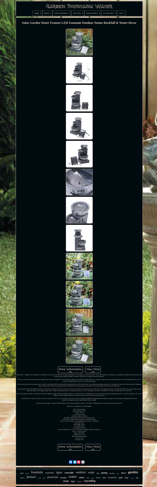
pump (104, 472)
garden (133, 472)
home (88, 478)
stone (66, 481)
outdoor (81, 472)
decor (123, 473)
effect (118, 473)
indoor (22, 478)
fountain (37, 472)
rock (104, 478)
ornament (112, 477)
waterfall (49, 472)
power (27, 473)
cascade (69, 472)
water (73, 477)
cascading (89, 480)
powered (52, 477)
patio (121, 478)
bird (93, 478)
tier (98, 473)
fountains (112, 473)
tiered (98, 478)
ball (137, 478)
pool (21, 473)
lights (59, 472)
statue (81, 477)
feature (31, 477)
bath (44, 478)
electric (79, 481)
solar (91, 472)
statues (132, 478)
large (126, 478)
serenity (63, 477)
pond (39, 478)
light (73, 481)
